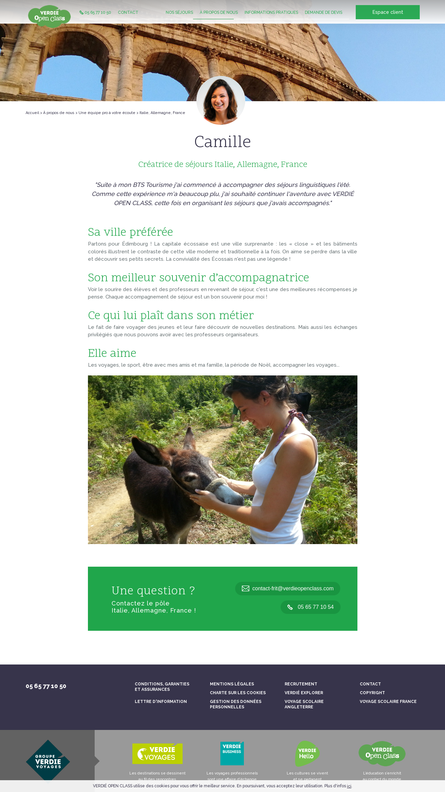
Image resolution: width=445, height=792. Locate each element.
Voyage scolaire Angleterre (304, 704)
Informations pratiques (271, 18)
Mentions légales (232, 684)
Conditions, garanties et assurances (162, 687)
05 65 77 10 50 (95, 18)
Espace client (387, 19)
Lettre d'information (161, 701)
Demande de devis (323, 18)
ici (349, 786)
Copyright (372, 692)
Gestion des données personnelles (235, 704)
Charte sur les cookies (238, 692)
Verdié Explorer (304, 692)
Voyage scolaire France (388, 701)
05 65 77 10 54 (310, 607)
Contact (128, 18)
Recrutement (301, 684)
